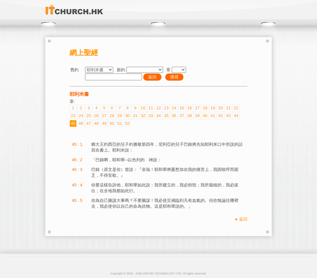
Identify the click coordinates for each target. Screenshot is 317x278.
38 (189, 115)
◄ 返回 (240, 219)
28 (112, 115)
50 (112, 123)
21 (228, 107)
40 (205, 115)
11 (150, 107)
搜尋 (174, 76)
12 (158, 107)
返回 (152, 76)
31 (135, 115)
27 (104, 115)
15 (182, 107)
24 (81, 115)
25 (88, 115)
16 (189, 107)
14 (174, 107)
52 (127, 123)
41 (213, 115)
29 (119, 115)
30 (127, 115)
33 (150, 115)
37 (182, 115)
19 (213, 107)
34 (158, 115)
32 (143, 115)
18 (205, 107)
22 (236, 107)
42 (220, 115)
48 (96, 123)
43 (228, 115)
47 (88, 123)
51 (119, 123)
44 (236, 115)
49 (104, 123)
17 (197, 107)
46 (81, 123)
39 (197, 115)
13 (166, 107)
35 (166, 115)
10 (143, 107)
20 (220, 107)
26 (96, 115)
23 (73, 115)
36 (174, 115)
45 (73, 123)
